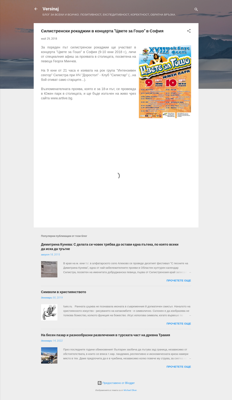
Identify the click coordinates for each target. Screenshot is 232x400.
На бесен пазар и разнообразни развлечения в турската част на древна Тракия (105, 335)
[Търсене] (196, 10)
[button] (189, 31)
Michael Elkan (130, 390)
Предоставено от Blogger (116, 383)
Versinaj (51, 8)
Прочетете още (178, 280)
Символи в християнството (63, 292)
